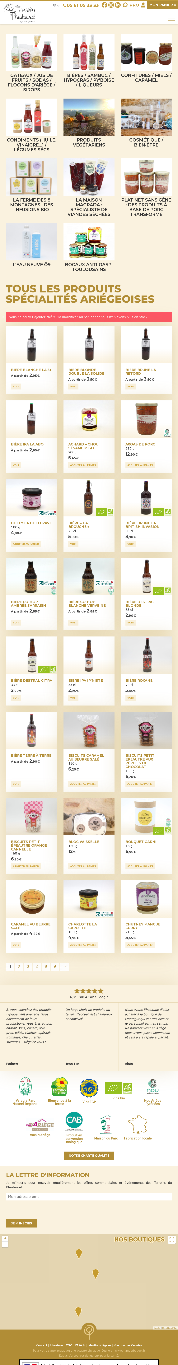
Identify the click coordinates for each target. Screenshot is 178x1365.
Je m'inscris (21, 1223)
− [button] (5, 1244)
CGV (69, 1345)
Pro (134, 5)
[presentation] (35, 1209)
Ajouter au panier (83, 465)
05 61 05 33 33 (83, 5)
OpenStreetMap (169, 1328)
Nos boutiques (139, 1239)
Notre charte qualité (89, 1156)
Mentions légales (99, 1345)
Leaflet (157, 1328)
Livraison (56, 1345)
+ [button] (5, 1239)
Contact (41, 1345)
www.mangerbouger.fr (130, 1351)
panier (162, 5)
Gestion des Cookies (128, 1345)
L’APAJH (80, 1345)
